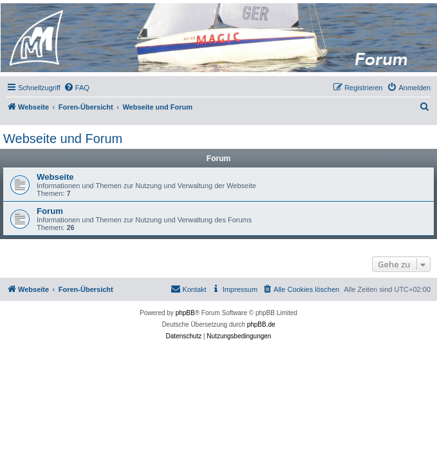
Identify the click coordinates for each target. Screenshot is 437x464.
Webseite (55, 177)
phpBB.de (261, 324)
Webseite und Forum (62, 138)
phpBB (185, 312)
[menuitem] (76, 87)
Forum (50, 211)
